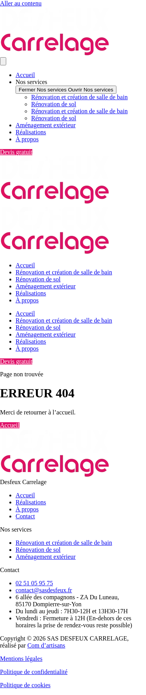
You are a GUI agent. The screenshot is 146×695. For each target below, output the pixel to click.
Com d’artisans (46, 645)
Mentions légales (21, 658)
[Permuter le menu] (3, 61)
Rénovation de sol (53, 104)
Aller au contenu (21, 3)
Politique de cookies (25, 685)
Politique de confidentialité (33, 672)
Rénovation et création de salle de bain (79, 97)
